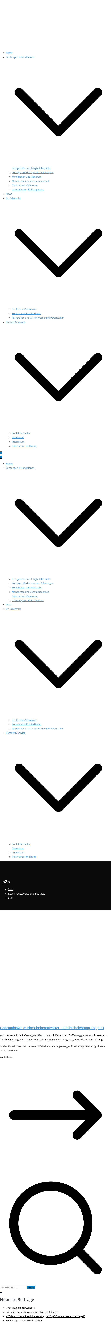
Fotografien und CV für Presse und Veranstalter (38, 317)
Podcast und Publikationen (26, 313)
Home (9, 52)
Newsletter (18, 437)
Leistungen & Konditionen (20, 467)
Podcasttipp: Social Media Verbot (24, 1320)
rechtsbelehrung (93, 1039)
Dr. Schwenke (13, 609)
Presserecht (100, 1035)
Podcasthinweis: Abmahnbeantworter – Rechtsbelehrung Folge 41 (52, 1028)
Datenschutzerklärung (24, 446)
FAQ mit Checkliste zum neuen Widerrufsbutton (32, 1312)
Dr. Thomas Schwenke (24, 309)
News (9, 193)
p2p (71, 1039)
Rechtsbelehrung (9, 1039)
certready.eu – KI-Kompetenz (28, 189)
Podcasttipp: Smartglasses (20, 1307)
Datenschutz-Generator (25, 185)
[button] (58, 163)
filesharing (62, 1039)
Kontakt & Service (15, 732)
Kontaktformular (21, 433)
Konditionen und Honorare (27, 176)
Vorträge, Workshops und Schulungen (33, 172)
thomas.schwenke (15, 1035)
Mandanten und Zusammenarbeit (30, 181)
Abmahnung (48, 1039)
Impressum (18, 441)
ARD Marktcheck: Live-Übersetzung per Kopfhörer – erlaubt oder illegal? (45, 1316)
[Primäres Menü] (1, 452)
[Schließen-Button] (1, 457)
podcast (78, 1039)
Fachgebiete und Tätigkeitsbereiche (31, 168)
